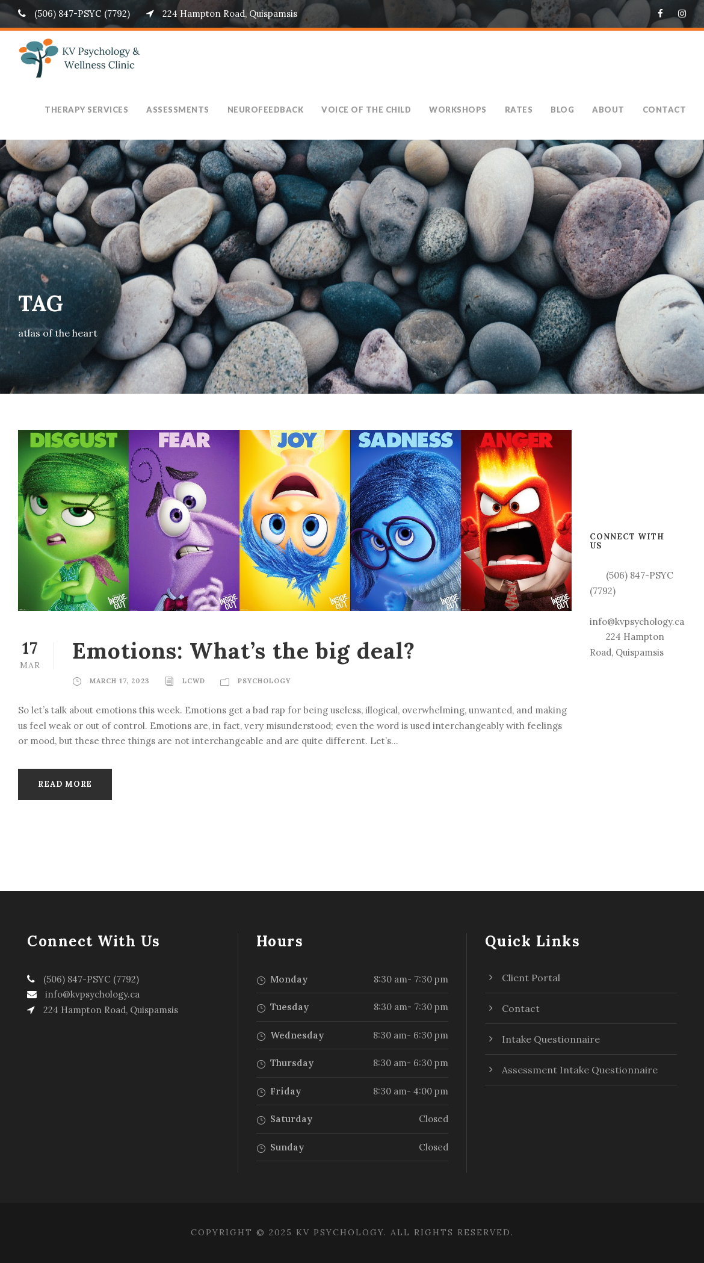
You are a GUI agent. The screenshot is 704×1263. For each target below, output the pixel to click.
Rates (525, 109)
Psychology (264, 681)
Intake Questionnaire (551, 1039)
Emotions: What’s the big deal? (243, 650)
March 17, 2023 (120, 681)
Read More (65, 784)
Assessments (190, 109)
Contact (666, 109)
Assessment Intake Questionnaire (580, 1070)
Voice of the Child (377, 109)
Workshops (466, 109)
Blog (569, 109)
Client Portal (531, 978)
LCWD (193, 681)
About (613, 109)
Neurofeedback (278, 109)
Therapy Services (99, 109)
